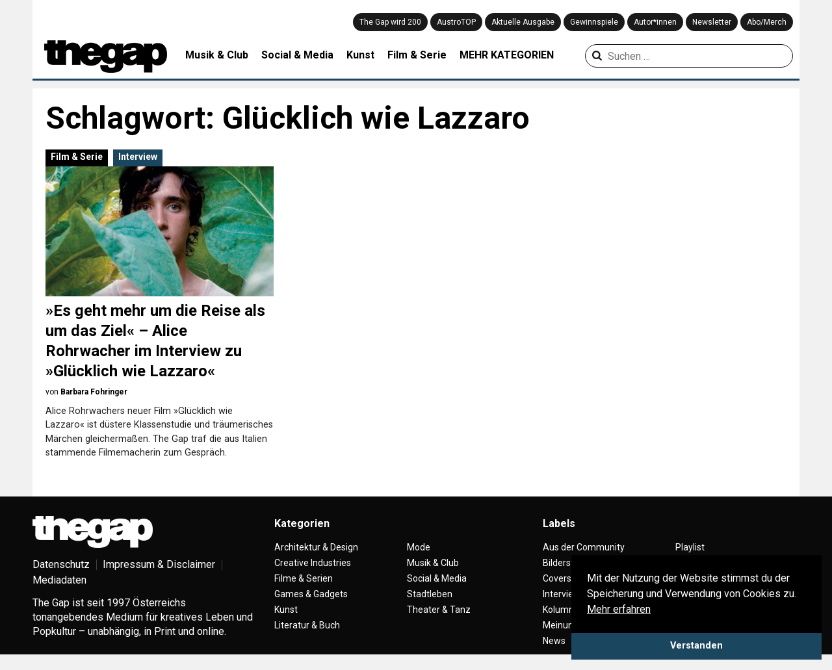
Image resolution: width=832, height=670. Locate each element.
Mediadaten (59, 580)
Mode (418, 547)
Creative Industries (312, 563)
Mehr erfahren (619, 609)
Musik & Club (216, 55)
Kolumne (561, 609)
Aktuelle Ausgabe (522, 22)
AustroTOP (456, 22)
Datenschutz (61, 564)
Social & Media (297, 55)
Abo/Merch (766, 22)
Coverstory (565, 578)
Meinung (560, 625)
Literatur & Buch (307, 625)
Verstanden (696, 645)
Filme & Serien (303, 578)
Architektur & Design (316, 547)
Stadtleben (429, 594)
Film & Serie (417, 55)
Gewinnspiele (594, 22)
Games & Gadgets (311, 594)
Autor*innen (655, 22)
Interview (137, 156)
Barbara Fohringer (93, 391)
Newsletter (711, 22)
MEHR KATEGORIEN (507, 55)
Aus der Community (584, 547)
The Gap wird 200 (390, 22)
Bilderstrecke (570, 563)
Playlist (690, 547)
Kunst (360, 55)
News (554, 641)
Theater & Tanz (439, 609)
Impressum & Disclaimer (159, 564)
